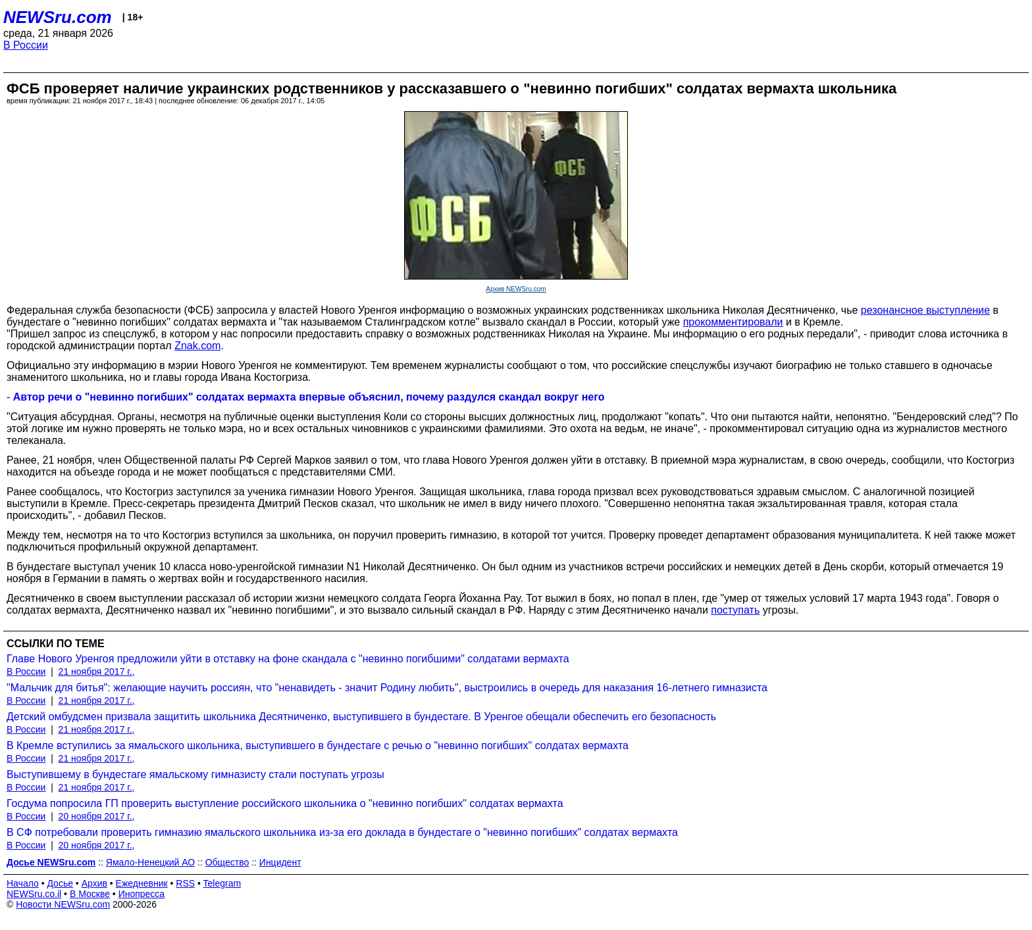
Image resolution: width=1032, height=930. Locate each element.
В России (25, 45)
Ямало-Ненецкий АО (150, 862)
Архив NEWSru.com (516, 289)
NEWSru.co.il (34, 894)
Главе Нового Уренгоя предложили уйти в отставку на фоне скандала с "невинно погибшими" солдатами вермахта (288, 658)
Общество (227, 862)
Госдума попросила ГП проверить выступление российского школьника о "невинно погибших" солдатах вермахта (285, 803)
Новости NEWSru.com (63, 904)
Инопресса (141, 894)
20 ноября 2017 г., (97, 816)
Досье (60, 883)
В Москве (90, 894)
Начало (23, 883)
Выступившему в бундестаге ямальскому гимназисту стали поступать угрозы (195, 774)
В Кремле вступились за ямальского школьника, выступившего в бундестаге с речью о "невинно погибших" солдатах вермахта (318, 745)
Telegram (222, 883)
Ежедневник (142, 883)
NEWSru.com (57, 17)
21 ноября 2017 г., (97, 671)
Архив (94, 883)
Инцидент (280, 862)
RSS (185, 883)
